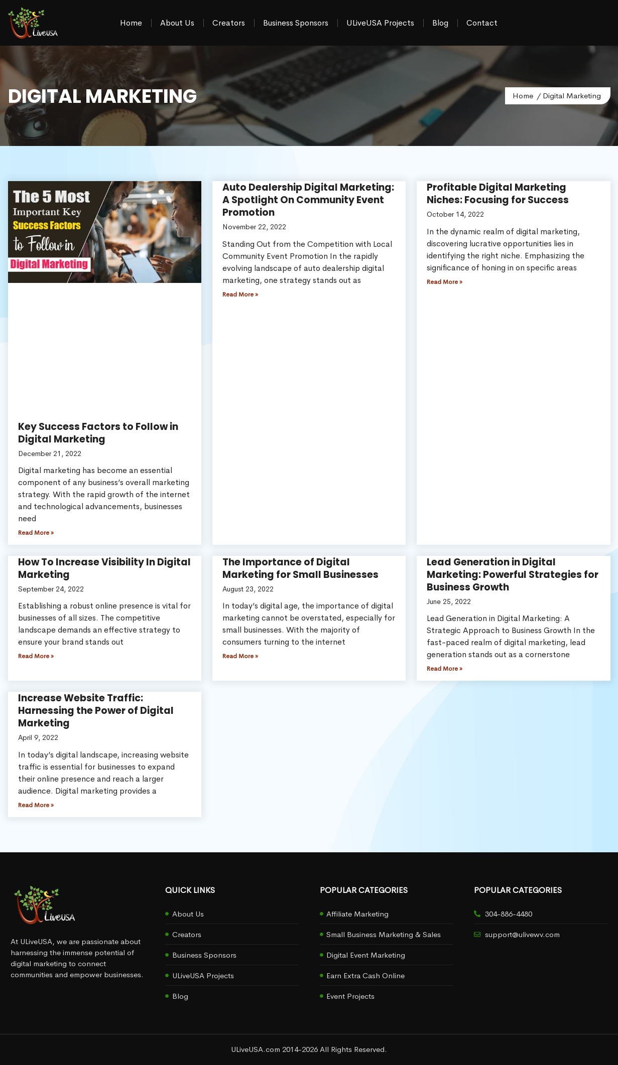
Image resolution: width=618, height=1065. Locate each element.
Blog (440, 23)
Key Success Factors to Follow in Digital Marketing (98, 433)
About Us (177, 23)
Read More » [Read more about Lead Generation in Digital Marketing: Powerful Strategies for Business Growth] (444, 669)
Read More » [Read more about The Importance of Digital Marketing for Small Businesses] (240, 656)
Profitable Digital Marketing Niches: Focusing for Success (498, 194)
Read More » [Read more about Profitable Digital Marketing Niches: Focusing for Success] (444, 282)
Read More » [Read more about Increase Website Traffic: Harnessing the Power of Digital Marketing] (36, 805)
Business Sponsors (295, 23)
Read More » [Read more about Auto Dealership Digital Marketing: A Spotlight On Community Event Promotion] (240, 294)
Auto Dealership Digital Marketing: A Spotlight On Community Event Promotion (308, 200)
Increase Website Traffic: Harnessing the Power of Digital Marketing (96, 710)
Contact (482, 23)
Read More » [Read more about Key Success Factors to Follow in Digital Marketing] (36, 533)
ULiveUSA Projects (380, 23)
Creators (228, 23)
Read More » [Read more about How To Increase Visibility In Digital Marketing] (36, 656)
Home (131, 23)
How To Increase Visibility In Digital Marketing (104, 568)
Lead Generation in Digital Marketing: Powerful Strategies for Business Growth (512, 574)
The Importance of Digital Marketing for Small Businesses (300, 568)
